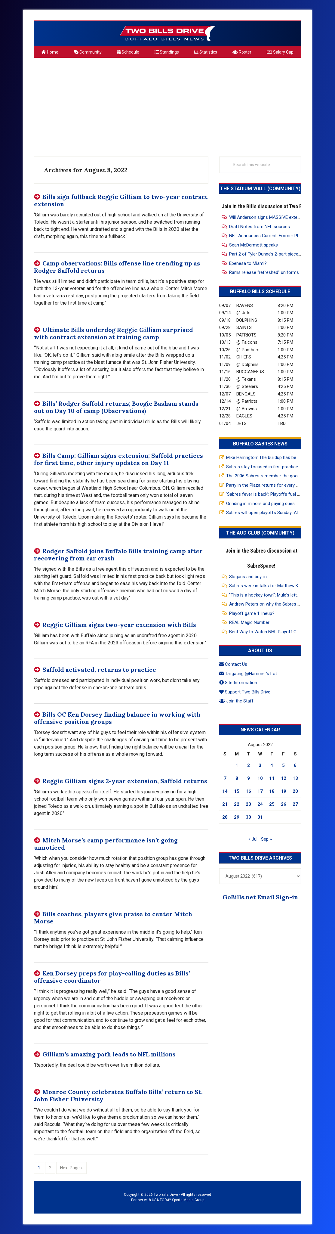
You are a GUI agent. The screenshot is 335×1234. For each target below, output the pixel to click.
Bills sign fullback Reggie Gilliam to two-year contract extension (120, 200)
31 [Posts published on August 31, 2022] (260, 817)
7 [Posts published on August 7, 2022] (225, 778)
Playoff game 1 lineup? (252, 613)
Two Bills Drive (167, 33)
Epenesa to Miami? (248, 263)
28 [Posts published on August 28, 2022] (225, 817)
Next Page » (71, 1167)
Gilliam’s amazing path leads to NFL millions (109, 1054)
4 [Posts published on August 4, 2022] (271, 765)
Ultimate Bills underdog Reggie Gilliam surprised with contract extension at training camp (113, 333)
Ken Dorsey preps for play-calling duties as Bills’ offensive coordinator (112, 976)
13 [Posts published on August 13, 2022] (295, 778)
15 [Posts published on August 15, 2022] (236, 791)
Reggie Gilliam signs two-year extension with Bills (119, 624)
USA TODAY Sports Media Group (178, 1200)
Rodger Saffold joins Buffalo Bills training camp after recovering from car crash (118, 554)
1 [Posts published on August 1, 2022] (236, 765)
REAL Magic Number (249, 622)
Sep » (266, 839)
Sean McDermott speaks (253, 245)
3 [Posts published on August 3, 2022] (260, 765)
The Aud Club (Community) (260, 533)
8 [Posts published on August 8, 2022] (236, 778)
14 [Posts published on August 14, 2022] (225, 791)
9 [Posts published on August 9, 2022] (248, 778)
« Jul (252, 839)
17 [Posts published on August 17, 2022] (260, 791)
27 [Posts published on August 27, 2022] (295, 804)
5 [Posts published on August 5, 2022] (283, 765)
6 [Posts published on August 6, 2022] (295, 765)
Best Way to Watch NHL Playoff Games (268, 631)
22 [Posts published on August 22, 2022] (236, 804)
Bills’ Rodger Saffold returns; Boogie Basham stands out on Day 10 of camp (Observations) (116, 407)
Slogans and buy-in (248, 576)
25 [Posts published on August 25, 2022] (272, 804)
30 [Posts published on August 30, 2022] (248, 817)
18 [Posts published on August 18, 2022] (272, 791)
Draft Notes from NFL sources (259, 226)
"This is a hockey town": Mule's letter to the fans (276, 595)
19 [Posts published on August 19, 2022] (283, 791)
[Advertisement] (167, 105)
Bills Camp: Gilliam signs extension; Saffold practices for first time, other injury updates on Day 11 (118, 459)
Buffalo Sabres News (260, 444)
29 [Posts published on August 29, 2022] (236, 817)
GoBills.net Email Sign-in (260, 897)
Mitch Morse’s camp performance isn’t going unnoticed (106, 843)
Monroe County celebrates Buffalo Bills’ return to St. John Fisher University (118, 1095)
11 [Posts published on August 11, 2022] (272, 778)
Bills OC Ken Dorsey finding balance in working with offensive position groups (117, 718)
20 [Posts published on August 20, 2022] (295, 791)
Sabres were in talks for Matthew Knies (267, 585)
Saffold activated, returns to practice (99, 669)
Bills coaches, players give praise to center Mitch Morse (113, 917)
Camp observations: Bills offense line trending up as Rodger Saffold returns (117, 266)
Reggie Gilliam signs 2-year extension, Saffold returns (124, 781)
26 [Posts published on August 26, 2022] (283, 804)
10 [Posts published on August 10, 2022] (260, 778)
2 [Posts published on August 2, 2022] (248, 765)
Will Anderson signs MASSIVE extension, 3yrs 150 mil (281, 217)
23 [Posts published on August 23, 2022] (248, 804)
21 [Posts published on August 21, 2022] (225, 804)
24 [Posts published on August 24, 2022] (260, 804)
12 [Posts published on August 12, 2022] (283, 778)
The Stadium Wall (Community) (260, 188)
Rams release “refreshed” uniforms (264, 272)
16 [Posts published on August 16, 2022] (248, 791)
